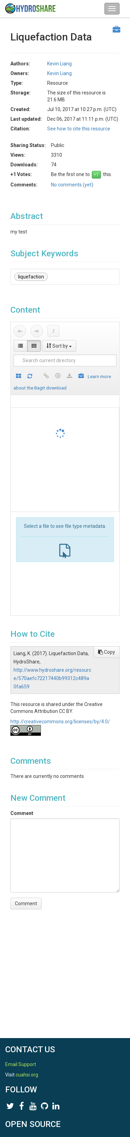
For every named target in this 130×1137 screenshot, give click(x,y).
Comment (21, 813)
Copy (106, 652)
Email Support (20, 1064)
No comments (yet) (72, 184)
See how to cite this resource (78, 128)
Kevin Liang (59, 63)
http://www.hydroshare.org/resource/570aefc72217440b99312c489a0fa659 (52, 678)
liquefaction (31, 276)
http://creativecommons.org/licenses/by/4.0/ (60, 721)
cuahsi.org (27, 1075)
